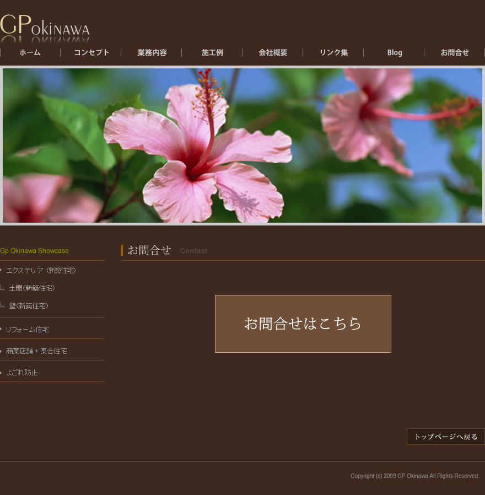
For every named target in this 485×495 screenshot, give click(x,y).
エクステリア (151, 56)
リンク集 (333, 56)
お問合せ (454, 56)
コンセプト (91, 56)
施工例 (212, 56)
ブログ (394, 56)
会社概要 (272, 56)
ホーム (30, 56)
